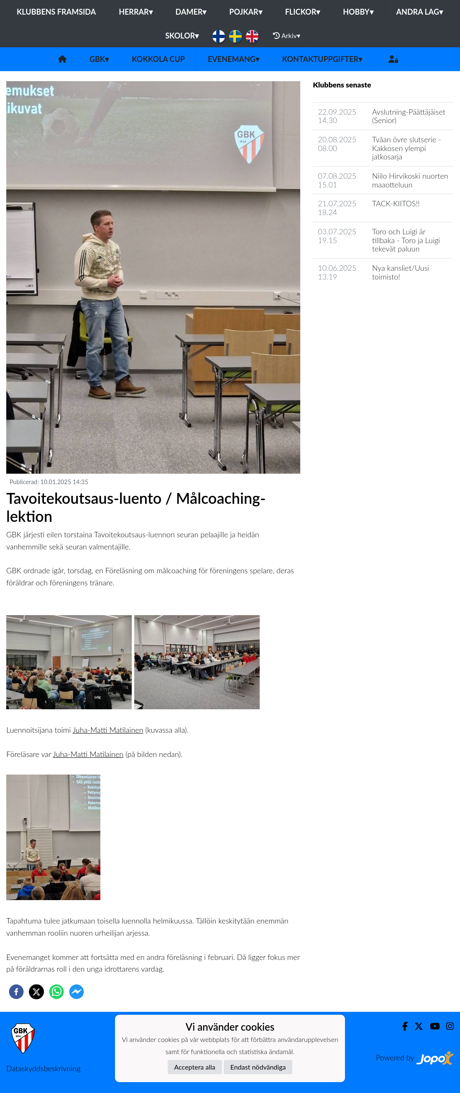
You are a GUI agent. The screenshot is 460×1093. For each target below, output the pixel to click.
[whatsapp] (56, 991)
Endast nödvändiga (258, 1067)
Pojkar (245, 11)
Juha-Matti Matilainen (108, 729)
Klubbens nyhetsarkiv (353, 300)
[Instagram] (447, 1026)
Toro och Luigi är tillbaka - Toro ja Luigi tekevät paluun (406, 240)
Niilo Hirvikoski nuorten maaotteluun (410, 180)
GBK (99, 59)
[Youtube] (431, 1026)
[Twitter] (415, 1026)
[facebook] (16, 991)
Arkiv (286, 36)
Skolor (182, 35)
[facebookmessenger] (76, 991)
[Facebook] (402, 1026)
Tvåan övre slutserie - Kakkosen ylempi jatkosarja (406, 148)
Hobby (358, 11)
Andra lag (419, 11)
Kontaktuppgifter (322, 59)
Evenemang (233, 59)
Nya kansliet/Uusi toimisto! (400, 272)
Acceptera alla (194, 1067)
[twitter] (36, 991)
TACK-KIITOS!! (396, 203)
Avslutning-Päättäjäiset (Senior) (408, 116)
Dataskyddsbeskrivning (43, 1068)
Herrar (135, 11)
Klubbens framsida (56, 11)
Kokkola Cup (158, 59)
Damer (191, 11)
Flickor (302, 11)
